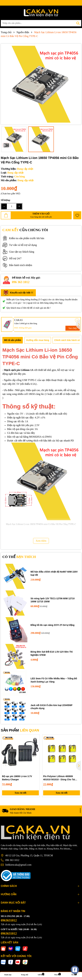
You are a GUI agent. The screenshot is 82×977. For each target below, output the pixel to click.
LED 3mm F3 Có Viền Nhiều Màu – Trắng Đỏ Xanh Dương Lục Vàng (54, 680)
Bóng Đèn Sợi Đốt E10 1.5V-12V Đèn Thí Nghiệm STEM (52, 653)
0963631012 (9, 920)
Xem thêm (41, 540)
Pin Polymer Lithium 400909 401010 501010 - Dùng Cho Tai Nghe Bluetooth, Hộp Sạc (59, 778)
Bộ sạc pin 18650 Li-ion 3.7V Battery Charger (17, 778)
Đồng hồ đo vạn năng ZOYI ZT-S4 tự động (53, 625)
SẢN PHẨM (20, 730)
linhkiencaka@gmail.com (18, 864)
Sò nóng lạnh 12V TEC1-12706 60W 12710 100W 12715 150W (53, 600)
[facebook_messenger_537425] (75, 970)
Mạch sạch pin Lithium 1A (18, 370)
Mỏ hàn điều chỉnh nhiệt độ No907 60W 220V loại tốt (54, 573)
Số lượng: (6, 200)
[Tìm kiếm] (78, 23)
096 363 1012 (20, 282)
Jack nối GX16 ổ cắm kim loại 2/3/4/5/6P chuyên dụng (51, 707)
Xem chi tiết (20, 793)
